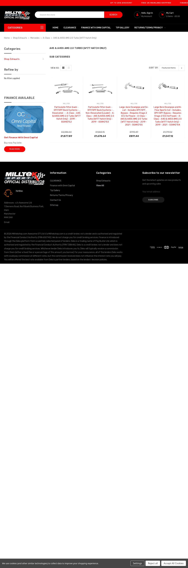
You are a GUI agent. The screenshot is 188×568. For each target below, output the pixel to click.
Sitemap (54, 205)
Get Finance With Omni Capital (21, 137)
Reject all (153, 563)
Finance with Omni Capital (96, 27)
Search (113, 15)
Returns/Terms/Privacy (150, 28)
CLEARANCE (69, 27)
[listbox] (172, 68)
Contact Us (55, 200)
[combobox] (69, 14)
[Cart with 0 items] (171, 14)
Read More (14, 149)
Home (55, 27)
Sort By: (153, 68)
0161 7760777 (24, 195)
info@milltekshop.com (20, 222)
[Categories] (25, 28)
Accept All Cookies (174, 563)
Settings (137, 563)
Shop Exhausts (12, 59)
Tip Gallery (122, 27)
